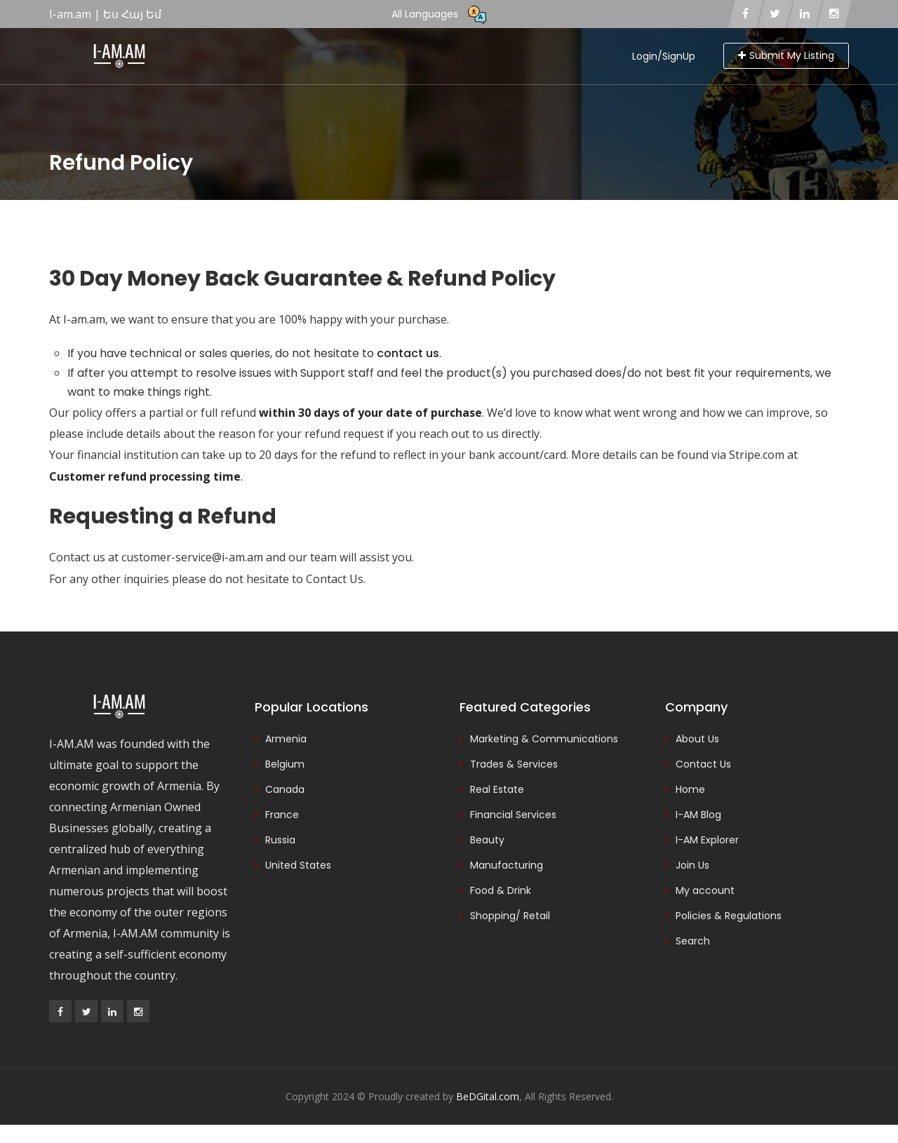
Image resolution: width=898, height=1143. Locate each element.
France (282, 815)
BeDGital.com (487, 1096)
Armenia (286, 739)
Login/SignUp (663, 56)
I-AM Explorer (707, 840)
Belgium (284, 764)
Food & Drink (500, 890)
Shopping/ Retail (510, 916)
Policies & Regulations (729, 916)
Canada (284, 789)
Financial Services (513, 815)
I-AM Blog (698, 815)
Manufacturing (506, 865)
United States (298, 865)
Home (690, 789)
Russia (280, 840)
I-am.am (84, 319)
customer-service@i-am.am (192, 557)
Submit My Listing (786, 55)
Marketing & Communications (544, 739)
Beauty (487, 840)
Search (693, 941)
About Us (697, 739)
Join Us (692, 865)
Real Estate (497, 789)
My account (705, 890)
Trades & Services (514, 764)
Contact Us (334, 579)
